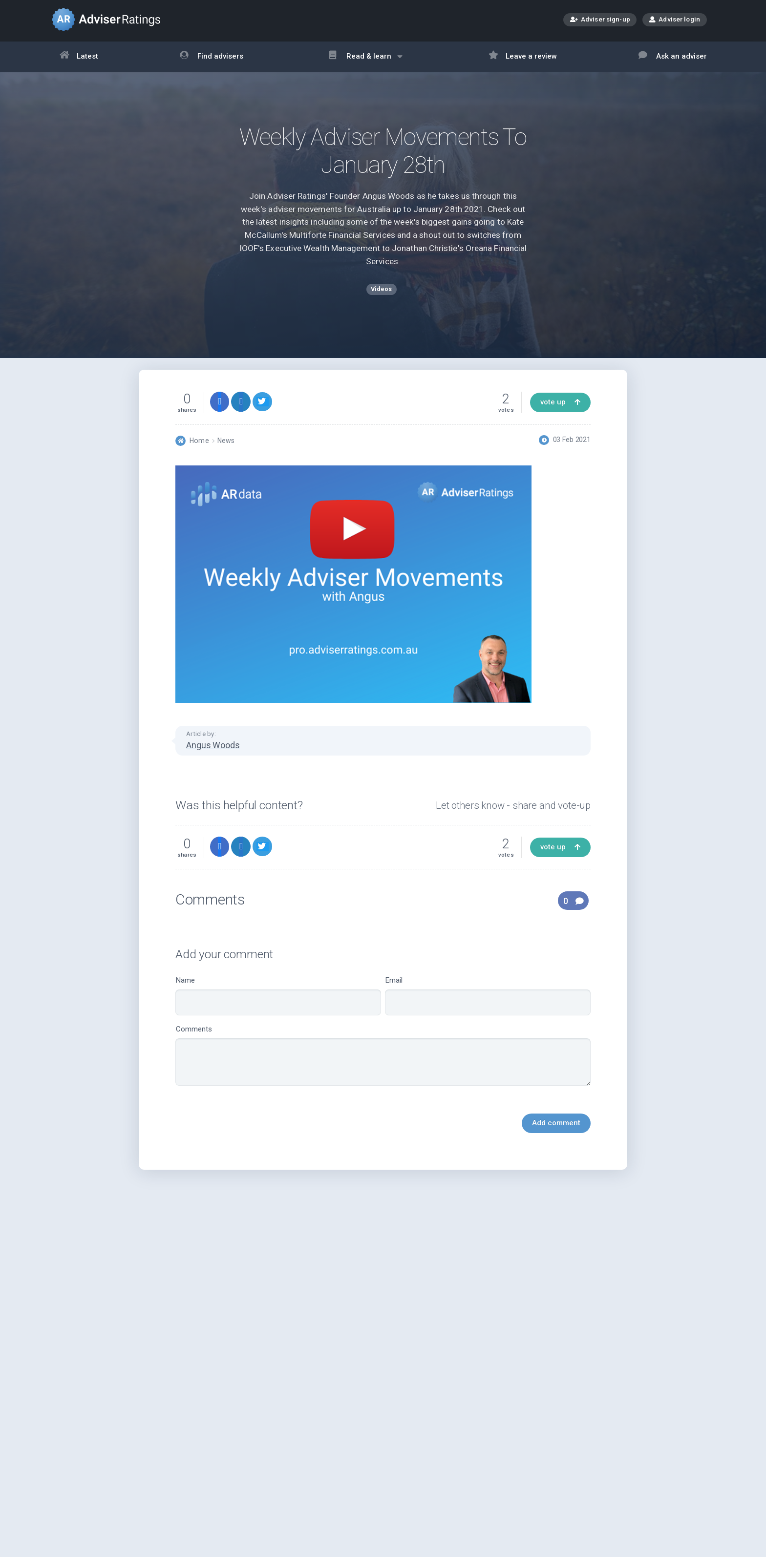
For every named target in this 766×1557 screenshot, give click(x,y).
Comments (383, 1067)
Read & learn (365, 61)
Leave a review (523, 57)
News (225, 452)
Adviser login (674, 19)
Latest (79, 57)
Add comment (556, 1135)
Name (278, 1008)
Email (488, 1008)
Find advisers (211, 57)
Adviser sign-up (600, 20)
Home (199, 452)
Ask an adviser (672, 57)
